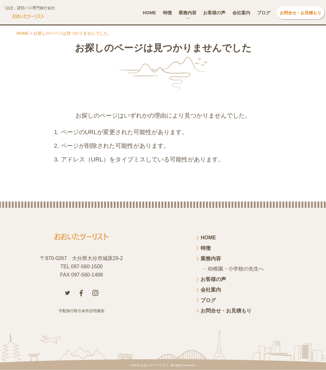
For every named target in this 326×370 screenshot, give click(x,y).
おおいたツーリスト (154, 365)
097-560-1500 (87, 266)
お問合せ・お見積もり (300, 12)
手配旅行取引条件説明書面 (81, 311)
